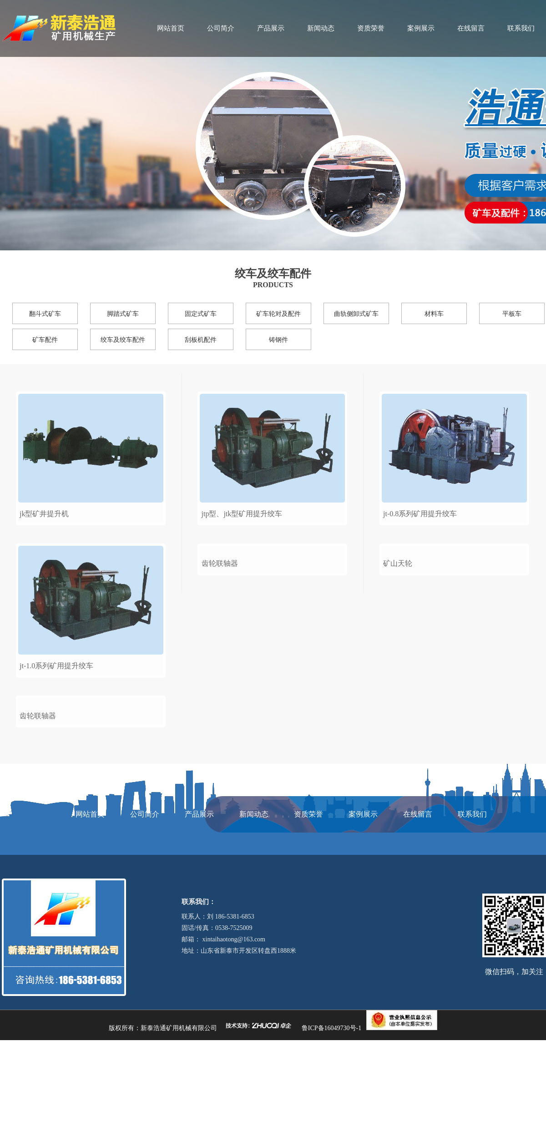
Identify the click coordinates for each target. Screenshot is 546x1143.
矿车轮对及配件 (278, 313)
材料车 (434, 313)
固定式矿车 (201, 313)
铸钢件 (278, 339)
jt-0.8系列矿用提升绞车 (420, 514)
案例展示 (421, 28)
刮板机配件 (201, 339)
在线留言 (471, 28)
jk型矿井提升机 (44, 514)
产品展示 (270, 28)
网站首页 (170, 28)
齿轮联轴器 (38, 818)
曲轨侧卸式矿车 (356, 313)
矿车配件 (45, 339)
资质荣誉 (370, 28)
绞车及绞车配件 (123, 339)
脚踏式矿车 (123, 313)
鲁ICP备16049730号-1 (331, 1130)
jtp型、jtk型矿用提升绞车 (242, 514)
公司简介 (220, 28)
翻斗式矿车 (45, 313)
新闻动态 (320, 28)
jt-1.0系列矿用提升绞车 (56, 666)
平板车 (511, 313)
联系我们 (521, 28)
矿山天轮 (397, 666)
